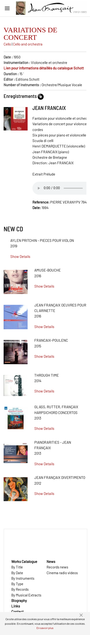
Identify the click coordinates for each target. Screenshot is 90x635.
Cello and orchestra (27, 44)
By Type (17, 584)
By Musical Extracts (26, 595)
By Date (17, 573)
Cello (7, 44)
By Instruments (22, 578)
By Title (17, 567)
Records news (57, 567)
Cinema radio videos (62, 573)
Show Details (20, 256)
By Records (20, 589)
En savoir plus (45, 627)
